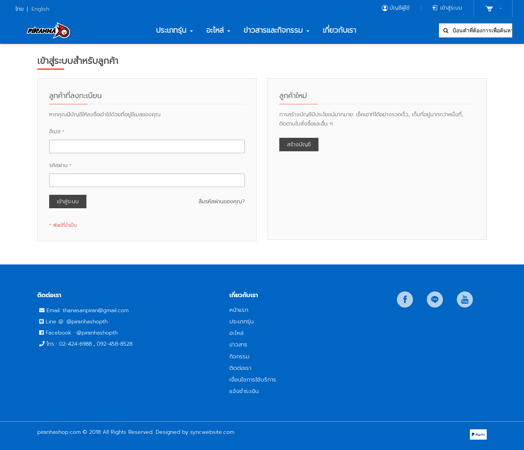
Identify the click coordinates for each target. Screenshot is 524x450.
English (40, 9)
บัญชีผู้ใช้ (400, 8)
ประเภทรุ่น (241, 321)
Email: (54, 310)
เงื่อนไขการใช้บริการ (252, 379)
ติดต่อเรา (240, 367)
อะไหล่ (236, 332)
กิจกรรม (239, 356)
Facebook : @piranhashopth (82, 333)
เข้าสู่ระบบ (451, 8)
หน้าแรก (238, 309)
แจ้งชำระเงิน (244, 390)
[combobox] (475, 30)
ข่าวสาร (238, 344)
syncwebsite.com (212, 432)
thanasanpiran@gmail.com (96, 310)
